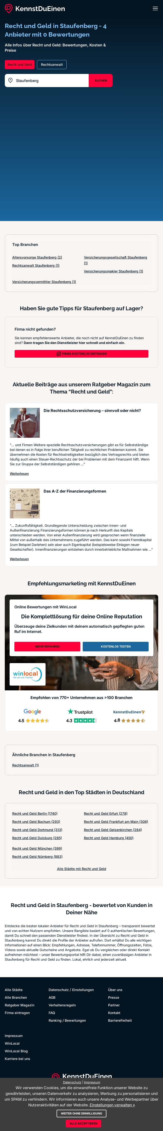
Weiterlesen (19, 473)
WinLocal (12, 1043)
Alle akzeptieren (83, 1123)
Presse (113, 997)
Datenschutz (59, 990)
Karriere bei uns (17, 1059)
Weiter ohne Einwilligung (81, 1113)
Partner (114, 1005)
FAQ (52, 1013)
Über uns (115, 990)
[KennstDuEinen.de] (35, 8)
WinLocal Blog (16, 1051)
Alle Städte (14, 990)
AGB (52, 997)
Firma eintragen (17, 1013)
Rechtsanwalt (25, 765)
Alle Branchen (16, 997)
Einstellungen (83, 990)
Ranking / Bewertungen (67, 1020)
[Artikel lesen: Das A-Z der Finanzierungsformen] (25, 503)
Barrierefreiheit (120, 1020)
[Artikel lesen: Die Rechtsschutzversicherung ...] (25, 423)
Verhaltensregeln (62, 1005)
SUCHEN (101, 80)
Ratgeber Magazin (19, 1005)
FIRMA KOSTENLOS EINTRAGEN (81, 353)
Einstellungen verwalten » (112, 1105)
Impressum (14, 1036)
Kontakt (114, 1013)
